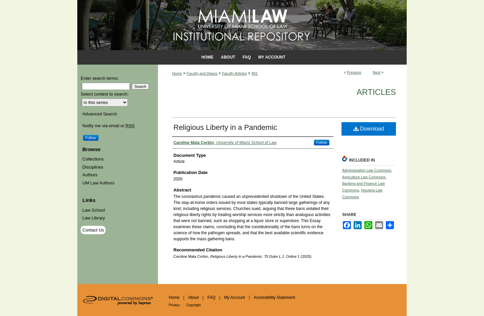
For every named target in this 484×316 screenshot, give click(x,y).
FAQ (211, 297)
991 (254, 73)
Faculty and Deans (202, 73)
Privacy (174, 305)
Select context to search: (104, 94)
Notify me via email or (108, 126)
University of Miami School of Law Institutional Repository (242, 25)
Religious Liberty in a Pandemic (225, 127)
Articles (376, 92)
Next (376, 72)
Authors (89, 174)
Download (369, 129)
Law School (93, 210)
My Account (234, 297)
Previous (354, 72)
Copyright (193, 305)
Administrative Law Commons (366, 170)
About (193, 297)
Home (177, 73)
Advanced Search (99, 113)
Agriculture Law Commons (364, 177)
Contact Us (93, 230)
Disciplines (92, 167)
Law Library (93, 217)
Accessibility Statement (274, 297)
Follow (321, 142)
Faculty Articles (234, 73)
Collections (93, 159)
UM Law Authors (98, 182)
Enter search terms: (100, 78)
